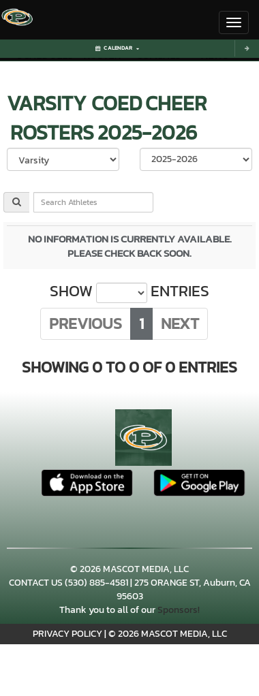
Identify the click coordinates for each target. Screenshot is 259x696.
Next (180, 323)
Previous (85, 323)
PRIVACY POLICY (67, 634)
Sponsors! (178, 610)
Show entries (129, 291)
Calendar (117, 48)
